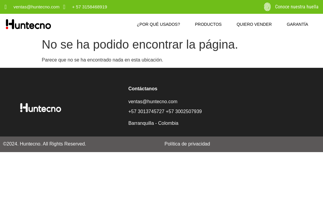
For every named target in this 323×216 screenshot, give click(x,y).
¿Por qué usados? (158, 24)
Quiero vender (254, 24)
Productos (208, 24)
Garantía (297, 24)
